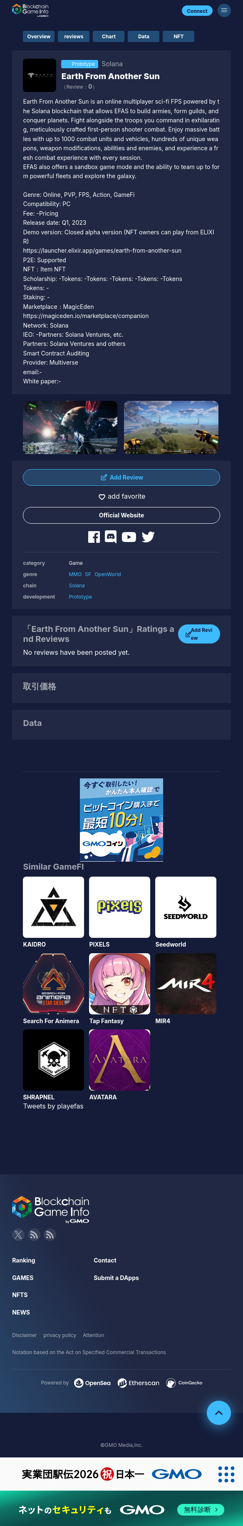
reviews (74, 36)
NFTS (19, 1294)
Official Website (121, 515)
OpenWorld (107, 574)
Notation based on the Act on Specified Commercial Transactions (89, 1352)
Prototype (80, 597)
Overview (38, 36)
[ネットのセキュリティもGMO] (121, 1510)
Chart (109, 36)
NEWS (21, 1312)
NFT (178, 36)
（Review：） (79, 87)
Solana (76, 585)
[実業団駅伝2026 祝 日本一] (105, 1474)
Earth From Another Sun (110, 76)
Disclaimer (24, 1335)
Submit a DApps (116, 1277)
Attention (93, 1335)
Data (143, 36)
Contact (105, 1260)
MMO (75, 574)
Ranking (23, 1260)
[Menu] (224, 10)
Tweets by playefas (53, 1106)
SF (88, 574)
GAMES (22, 1277)
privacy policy (60, 1335)
